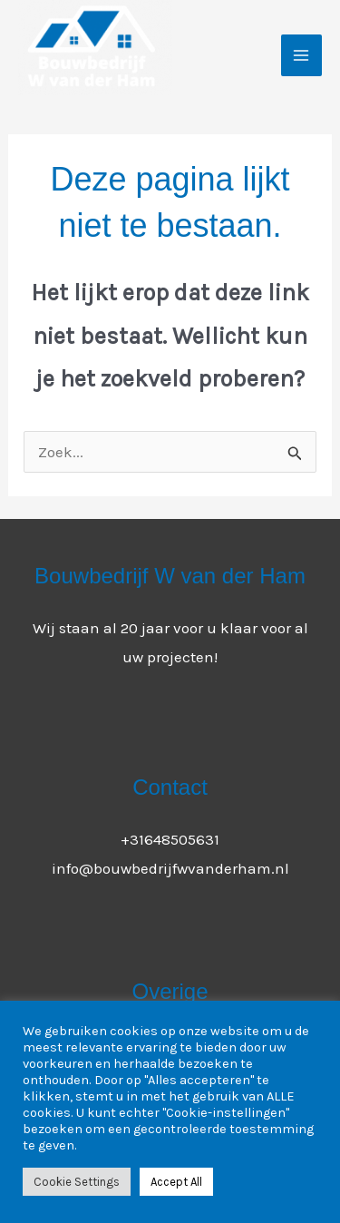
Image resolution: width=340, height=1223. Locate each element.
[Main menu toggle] (302, 55)
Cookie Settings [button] (77, 1182)
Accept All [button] (176, 1182)
